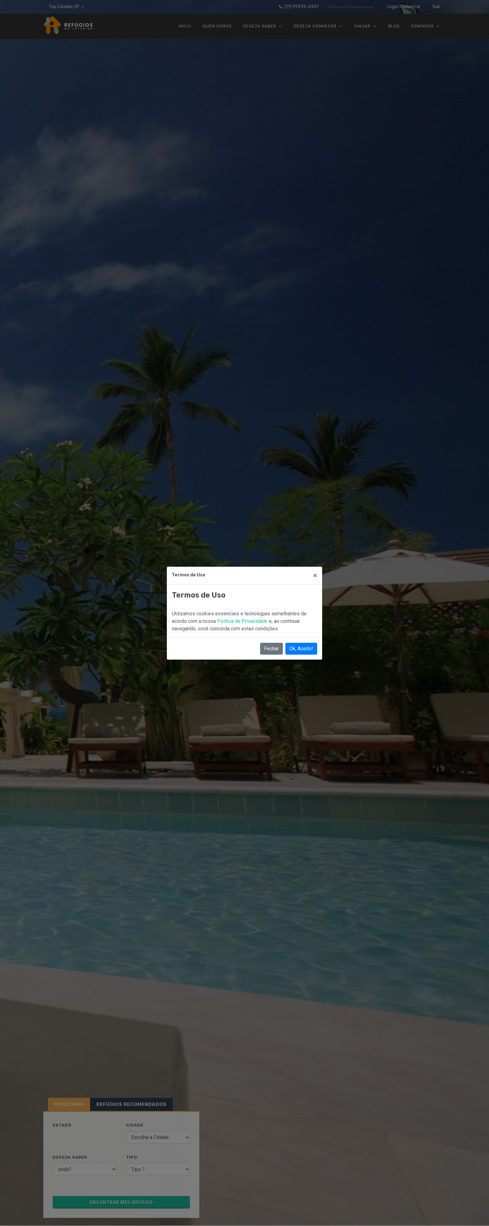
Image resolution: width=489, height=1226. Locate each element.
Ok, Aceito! (301, 649)
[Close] (315, 575)
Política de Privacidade (243, 621)
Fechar (271, 649)
